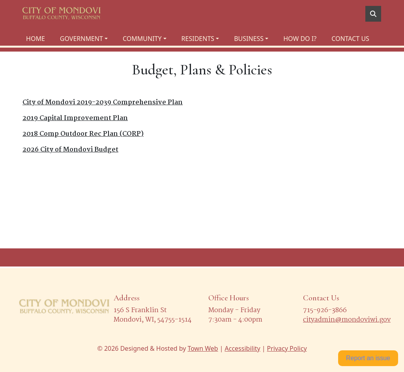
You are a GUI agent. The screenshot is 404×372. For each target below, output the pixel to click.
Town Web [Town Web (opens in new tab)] (202, 348)
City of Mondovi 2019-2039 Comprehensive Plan (102, 102)
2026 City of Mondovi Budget (70, 149)
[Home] (61, 14)
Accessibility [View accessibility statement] (242, 348)
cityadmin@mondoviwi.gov (347, 320)
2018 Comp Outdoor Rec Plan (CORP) (83, 134)
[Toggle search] (373, 14)
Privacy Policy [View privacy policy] (287, 348)
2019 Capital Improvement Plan (75, 118)
